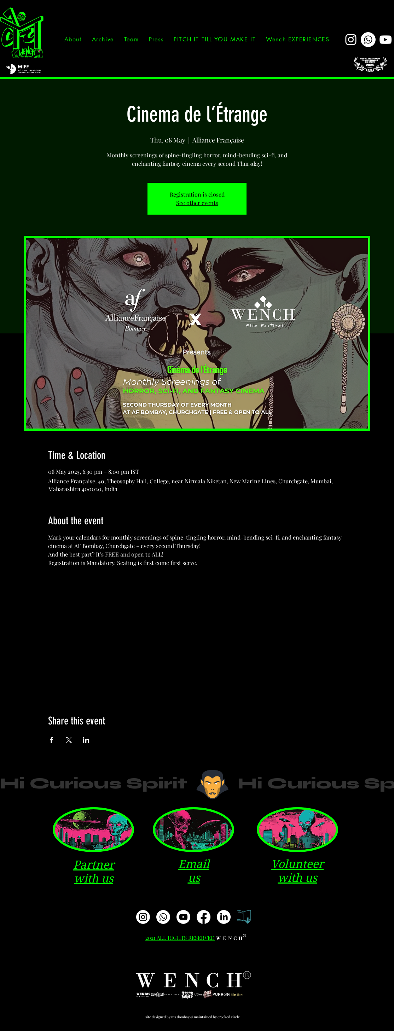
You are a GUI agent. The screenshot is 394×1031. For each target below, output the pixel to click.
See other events (197, 202)
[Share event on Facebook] (51, 740)
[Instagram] (350, 39)
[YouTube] (385, 39)
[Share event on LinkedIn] (86, 740)
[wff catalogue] (244, 917)
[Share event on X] (68, 740)
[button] (102, 39)
